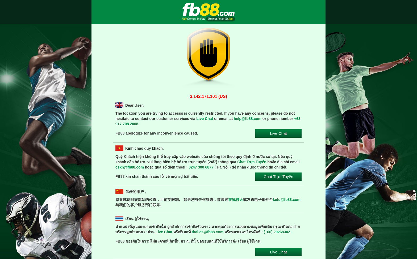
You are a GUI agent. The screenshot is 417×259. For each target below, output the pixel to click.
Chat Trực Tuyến (251, 162)
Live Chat (204, 118)
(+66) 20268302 (277, 232)
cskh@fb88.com (129, 167)
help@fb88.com (247, 118)
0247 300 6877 (201, 167)
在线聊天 (235, 199)
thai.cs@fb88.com (207, 232)
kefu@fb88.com (287, 199)
